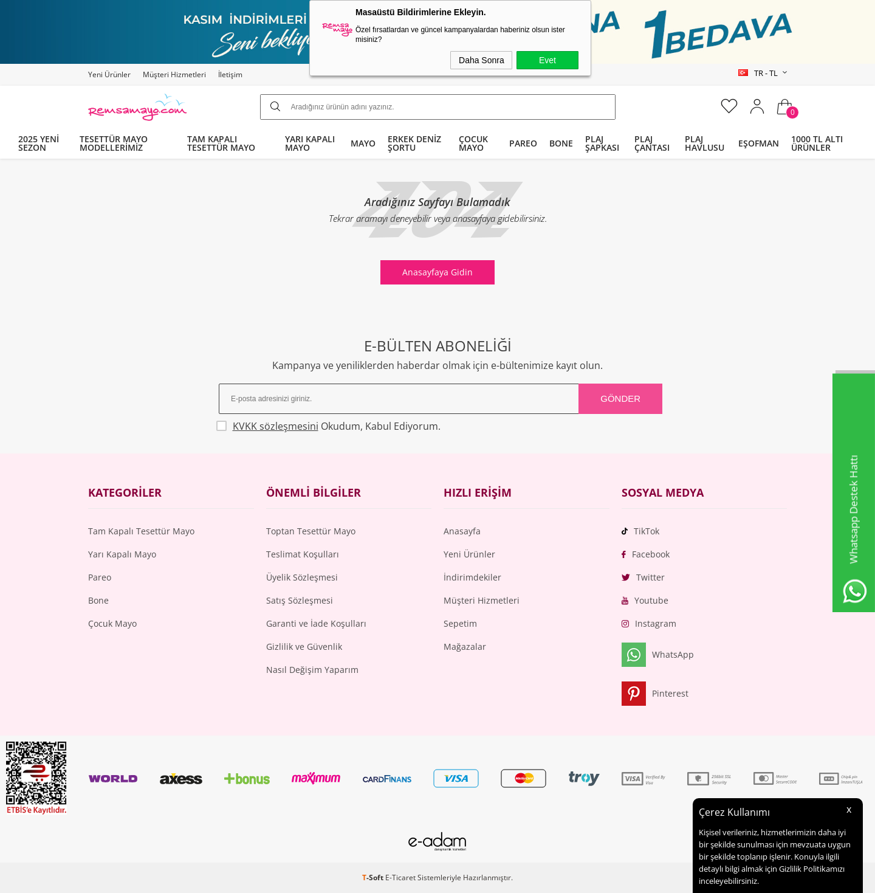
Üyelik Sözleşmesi (302, 577)
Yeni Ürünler (109, 74)
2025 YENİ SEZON (38, 143)
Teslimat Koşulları (302, 554)
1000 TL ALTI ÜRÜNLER (817, 143)
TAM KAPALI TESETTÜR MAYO (221, 143)
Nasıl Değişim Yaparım (312, 669)
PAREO (523, 143)
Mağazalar (465, 646)
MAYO (363, 143)
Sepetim (460, 623)
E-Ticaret (400, 877)
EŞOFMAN (758, 143)
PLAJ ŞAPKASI (602, 143)
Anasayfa (462, 531)
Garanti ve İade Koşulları (316, 623)
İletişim (230, 74)
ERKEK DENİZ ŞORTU (414, 143)
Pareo (99, 577)
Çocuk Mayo (112, 623)
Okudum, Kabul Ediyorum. (329, 426)
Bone (98, 600)
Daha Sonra (481, 60)
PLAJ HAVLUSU (704, 143)
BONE (561, 143)
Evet (547, 60)
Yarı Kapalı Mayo (122, 554)
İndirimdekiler (472, 577)
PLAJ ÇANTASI (652, 143)
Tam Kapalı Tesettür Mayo (141, 531)
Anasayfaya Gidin (437, 272)
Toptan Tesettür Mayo (310, 531)
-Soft (373, 877)
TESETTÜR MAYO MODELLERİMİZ (114, 143)
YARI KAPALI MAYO (310, 143)
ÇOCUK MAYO (473, 143)
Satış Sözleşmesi (299, 600)
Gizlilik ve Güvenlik (304, 646)
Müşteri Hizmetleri (174, 74)
